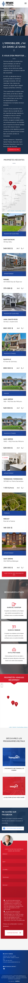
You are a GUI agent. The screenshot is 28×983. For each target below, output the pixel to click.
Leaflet (8, 210)
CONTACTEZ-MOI (14, 149)
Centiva (17, 981)
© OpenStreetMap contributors (20, 210)
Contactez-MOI (14, 932)
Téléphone (6, 877)
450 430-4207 (5, 26)
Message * (5, 885)
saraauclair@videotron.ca (7, 27)
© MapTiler (12, 210)
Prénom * (5, 854)
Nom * (4, 861)
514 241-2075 (5, 24)
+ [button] (3, 168)
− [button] (3, 170)
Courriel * (5, 869)
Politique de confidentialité (10, 924)
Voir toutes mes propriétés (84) (14, 574)
